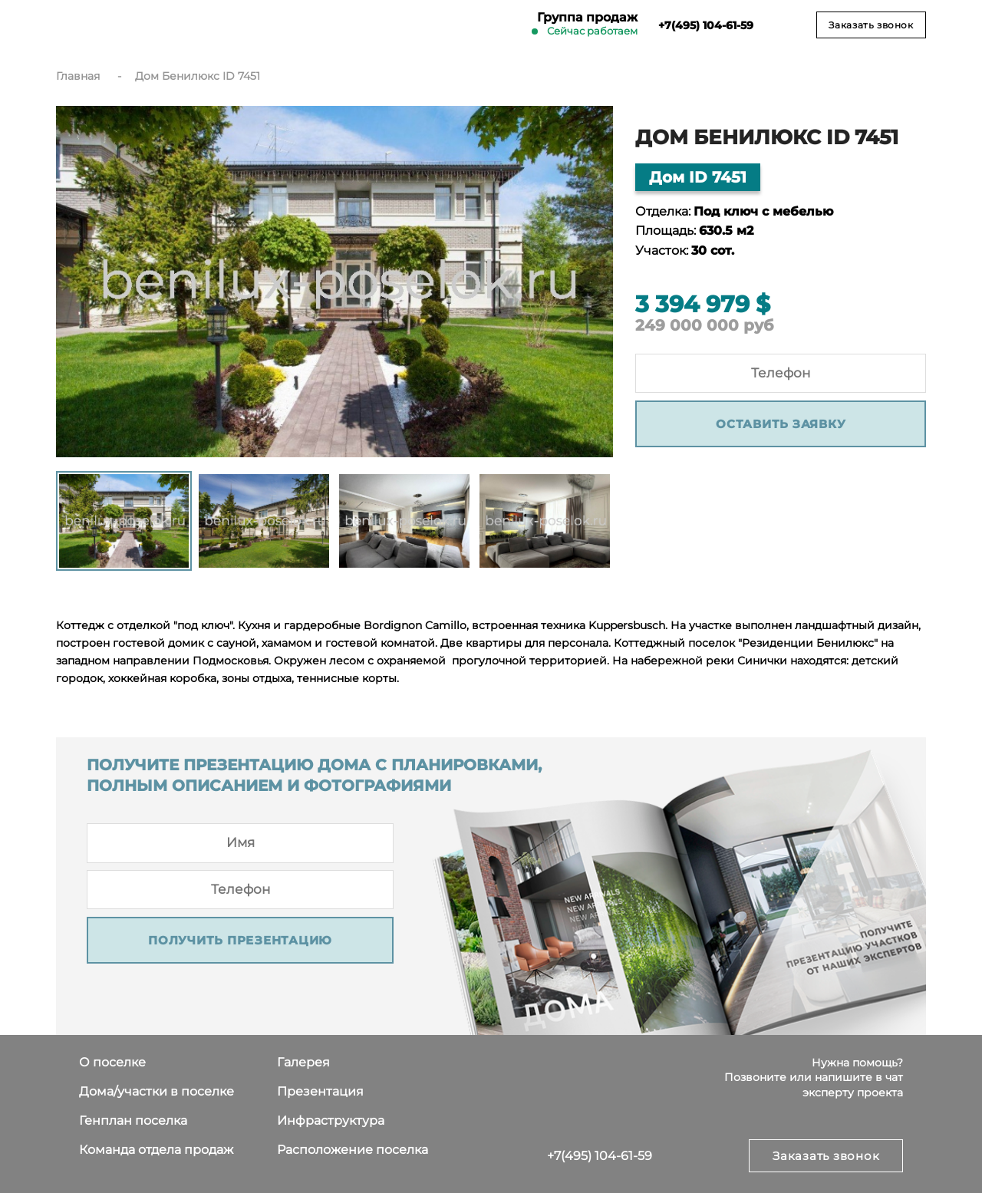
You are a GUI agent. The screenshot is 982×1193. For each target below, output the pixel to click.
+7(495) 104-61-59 (599, 1156)
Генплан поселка (133, 1120)
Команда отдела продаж (156, 1149)
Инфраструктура (330, 1120)
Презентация (320, 1091)
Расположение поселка (352, 1149)
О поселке (112, 1062)
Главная (78, 76)
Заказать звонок (871, 25)
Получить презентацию (240, 940)
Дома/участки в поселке (156, 1091)
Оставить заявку (780, 424)
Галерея (303, 1062)
